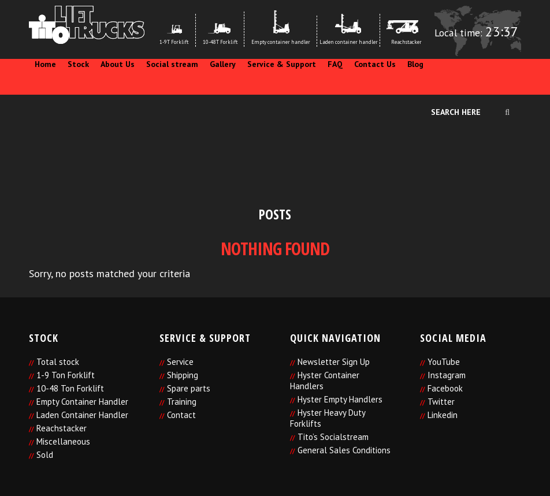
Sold (44, 454)
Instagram (447, 375)
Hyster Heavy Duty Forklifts (327, 418)
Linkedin (443, 414)
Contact (181, 414)
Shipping (182, 375)
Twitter (441, 401)
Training (181, 401)
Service (180, 361)
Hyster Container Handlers (324, 380)
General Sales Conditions (344, 450)
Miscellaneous (63, 441)
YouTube (444, 361)
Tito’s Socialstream (333, 436)
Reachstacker (61, 428)
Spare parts (188, 388)
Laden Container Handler (82, 414)
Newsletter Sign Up (334, 361)
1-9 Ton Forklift (65, 375)
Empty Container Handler (82, 401)
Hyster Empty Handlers (340, 399)
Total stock (57, 361)
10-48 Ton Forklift (70, 388)
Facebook (445, 388)
